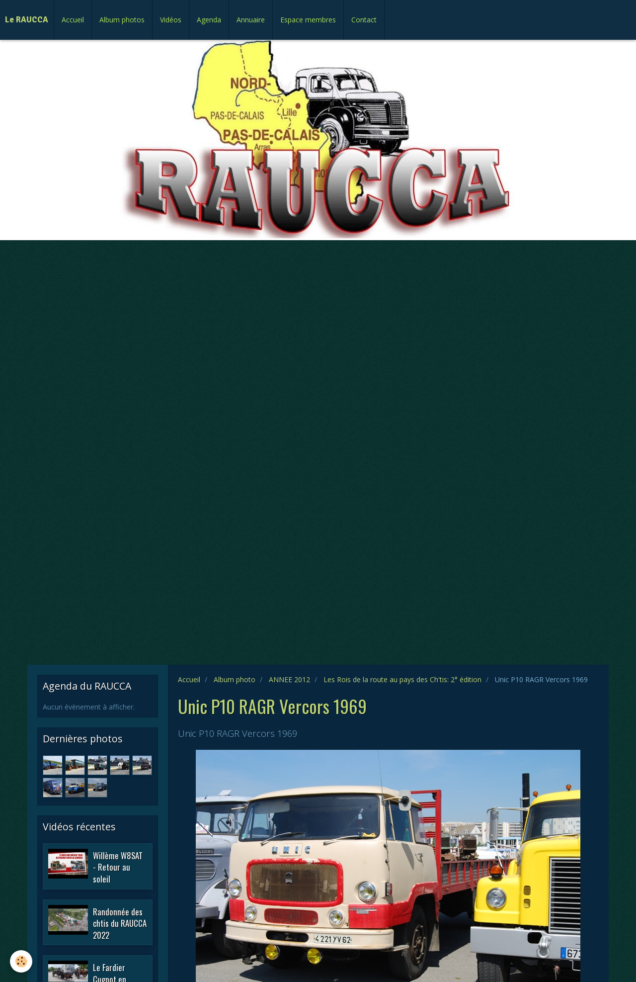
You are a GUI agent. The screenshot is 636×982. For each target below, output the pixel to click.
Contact (364, 19)
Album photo (234, 679)
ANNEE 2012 (289, 679)
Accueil (73, 19)
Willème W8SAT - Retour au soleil (118, 867)
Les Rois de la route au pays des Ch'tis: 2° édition (402, 679)
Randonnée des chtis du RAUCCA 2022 (120, 923)
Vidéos (170, 19)
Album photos (122, 19)
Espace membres (308, 19)
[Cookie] (21, 961)
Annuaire (251, 19)
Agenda (209, 19)
